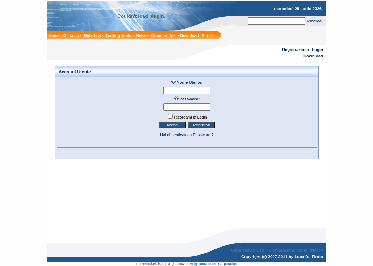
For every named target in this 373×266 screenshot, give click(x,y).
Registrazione (295, 49)
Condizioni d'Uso (247, 244)
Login (317, 49)
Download (313, 56)
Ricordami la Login (190, 117)
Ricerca (314, 21)
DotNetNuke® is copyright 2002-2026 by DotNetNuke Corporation (186, 258)
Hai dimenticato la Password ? (187, 135)
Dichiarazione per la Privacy (296, 244)
